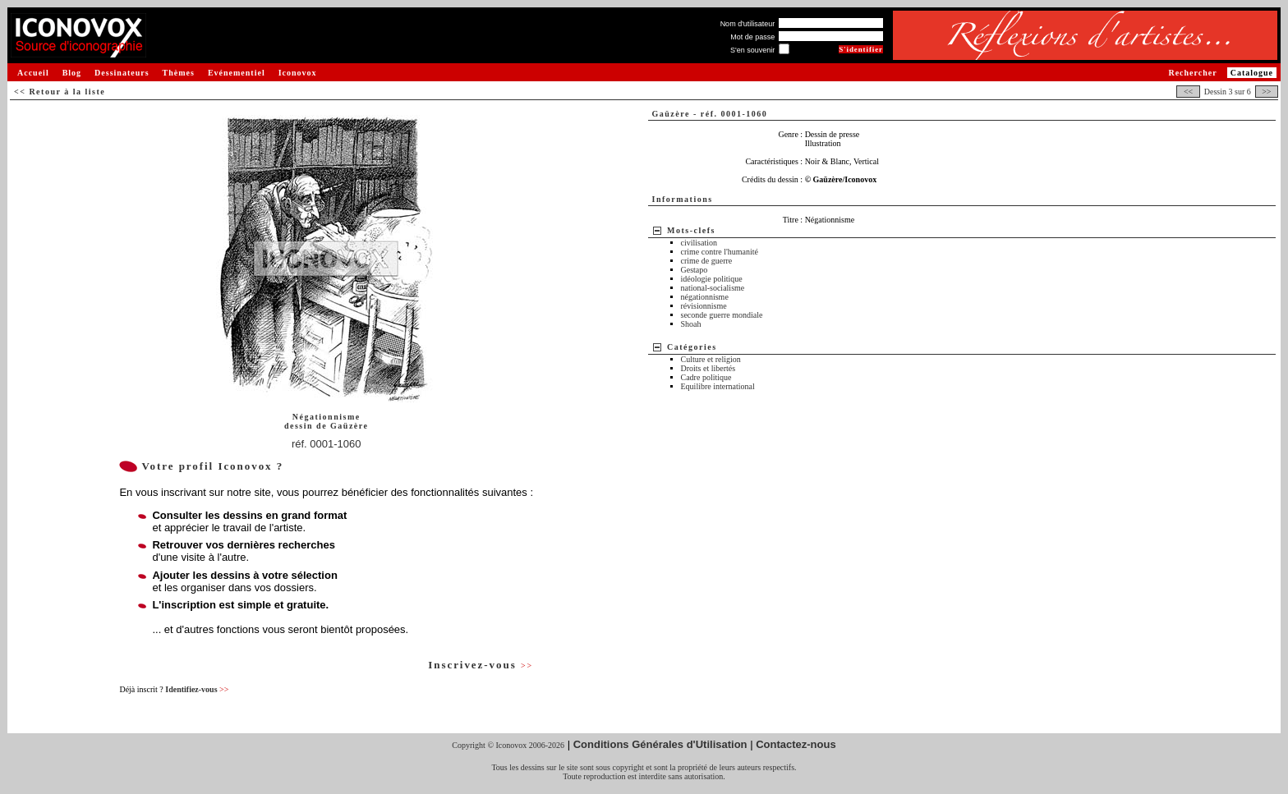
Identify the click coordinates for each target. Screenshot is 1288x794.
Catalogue (1251, 72)
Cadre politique (706, 377)
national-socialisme (713, 287)
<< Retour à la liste (59, 91)
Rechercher (1192, 72)
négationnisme (705, 296)
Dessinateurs (121, 72)
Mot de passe (752, 37)
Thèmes (179, 72)
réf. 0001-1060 (326, 444)
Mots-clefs (691, 230)
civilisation (699, 242)
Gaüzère (349, 425)
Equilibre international (718, 386)
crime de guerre (707, 260)
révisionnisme (704, 305)
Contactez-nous (796, 744)
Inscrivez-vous (480, 665)
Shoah (691, 323)
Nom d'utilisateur (747, 24)
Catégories (692, 346)
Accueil (33, 72)
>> (1266, 91)
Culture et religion (711, 359)
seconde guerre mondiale (722, 314)
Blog (71, 72)
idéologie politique (712, 278)
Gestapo (694, 269)
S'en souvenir (752, 50)
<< (1187, 91)
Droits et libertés (708, 368)
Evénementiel (236, 72)
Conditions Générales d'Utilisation (660, 744)
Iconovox (297, 72)
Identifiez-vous (196, 689)
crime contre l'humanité (720, 251)
